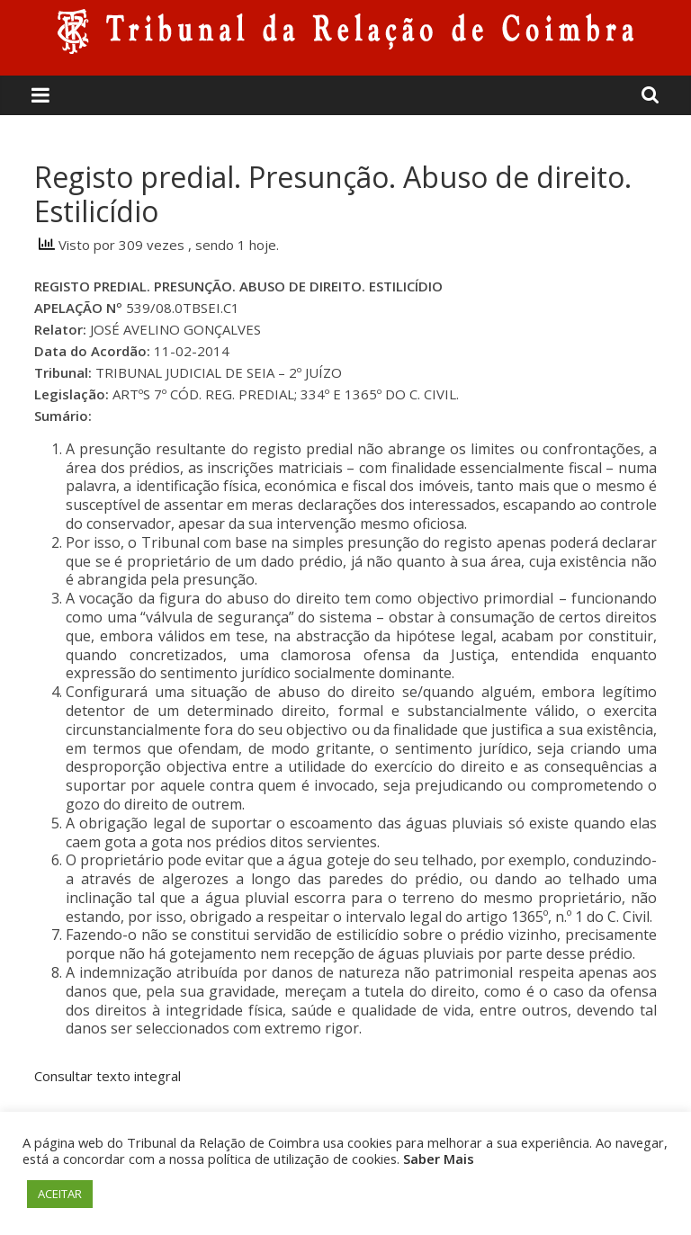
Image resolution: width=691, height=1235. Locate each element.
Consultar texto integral (107, 1076)
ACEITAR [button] (60, 1194)
